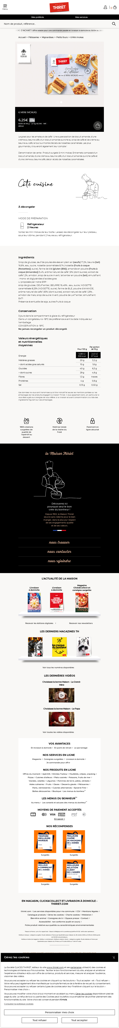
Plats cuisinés (60, 777)
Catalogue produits (37, 915)
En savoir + (59, 819)
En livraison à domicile (41, 748)
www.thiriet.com (55, 967)
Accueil (22, 37)
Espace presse (72, 918)
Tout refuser (40, 1020)
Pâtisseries (33, 37)
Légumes (51, 781)
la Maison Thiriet (59, 454)
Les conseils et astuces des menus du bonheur (64, 802)
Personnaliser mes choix (59, 1012)
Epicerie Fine (80, 788)
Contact (84, 918)
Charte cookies (73, 915)
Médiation (86, 915)
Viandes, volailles (37, 781)
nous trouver (59, 542)
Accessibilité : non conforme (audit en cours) (59, 922)
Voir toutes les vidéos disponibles (58, 732)
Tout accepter (79, 1020)
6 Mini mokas (77, 37)
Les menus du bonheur (74, 791)
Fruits (48, 784)
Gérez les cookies (56, 915)
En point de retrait (62, 748)
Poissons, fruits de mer (80, 777)
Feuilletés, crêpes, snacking (82, 774)
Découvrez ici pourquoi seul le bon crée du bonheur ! (59, 506)
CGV (78, 911)
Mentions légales (90, 911)
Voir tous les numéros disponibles (58, 667)
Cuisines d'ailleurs (44, 777)
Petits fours (62, 37)
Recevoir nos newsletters (81, 623)
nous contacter (59, 552)
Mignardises (48, 37)
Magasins (36, 759)
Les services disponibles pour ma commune (53, 911)
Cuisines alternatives (62, 788)
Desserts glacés (68, 784)
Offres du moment (31, 774)
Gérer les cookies (83, 993)
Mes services (81, 17)
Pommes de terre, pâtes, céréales (74, 781)
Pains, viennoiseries (41, 788)
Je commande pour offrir (58, 762)
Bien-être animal (38, 918)
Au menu (35, 802)
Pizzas (31, 777)
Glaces (56, 784)
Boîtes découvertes (41, 791)
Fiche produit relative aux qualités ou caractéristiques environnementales (59, 925)
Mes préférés (37, 17)
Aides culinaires (36, 784)
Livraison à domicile (75, 759)
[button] (105, 7)
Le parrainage (80, 748)
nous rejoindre (59, 561)
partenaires (76, 967)
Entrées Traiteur (60, 774)
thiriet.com (26, 911)
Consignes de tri (55, 918)
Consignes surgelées (53, 759)
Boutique (56, 791)
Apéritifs (46, 774)
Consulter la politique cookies (18, 1004)
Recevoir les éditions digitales (39, 623)
